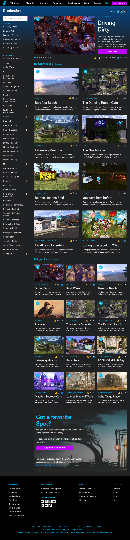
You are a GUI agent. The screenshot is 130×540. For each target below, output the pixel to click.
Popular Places (10, 43)
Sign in (108, 3)
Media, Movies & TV (12, 151)
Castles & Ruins (10, 91)
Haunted (7, 121)
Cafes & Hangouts (11, 86)
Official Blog (14, 508)
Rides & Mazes (9, 190)
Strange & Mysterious (12, 233)
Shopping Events (10, 48)
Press (115, 500)
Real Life (7, 185)
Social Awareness (11, 220)
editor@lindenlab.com (46, 465)
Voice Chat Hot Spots (12, 245)
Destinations (15, 504)
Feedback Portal (16, 515)
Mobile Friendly (10, 160)
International (9, 134)
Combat (6, 95)
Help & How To (10, 125)
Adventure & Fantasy (12, 59)
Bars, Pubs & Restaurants (8, 77)
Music (6, 164)
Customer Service (87, 496)
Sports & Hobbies (11, 228)
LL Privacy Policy (83, 526)
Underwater (8, 237)
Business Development (51, 488)
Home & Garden (10, 130)
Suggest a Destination (54, 447)
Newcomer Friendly (12, 39)
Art (4, 71)
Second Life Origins (12, 209)
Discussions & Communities (9, 100)
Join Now (112, 51)
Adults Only (8, 254)
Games (6, 117)
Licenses (83, 500)
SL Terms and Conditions (39, 526)
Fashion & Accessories (8, 111)
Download (13, 492)
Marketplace (14, 496)
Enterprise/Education (51, 492)
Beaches (7, 82)
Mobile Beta (14, 488)
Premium (7, 181)
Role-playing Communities (9, 195)
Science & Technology (13, 205)
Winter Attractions (11, 249)
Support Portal (15, 511)
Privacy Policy (85, 492)
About (115, 492)
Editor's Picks (9, 31)
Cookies (98, 526)
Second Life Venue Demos (11, 214)
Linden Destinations (12, 147)
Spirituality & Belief (12, 224)
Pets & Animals (10, 172)
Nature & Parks (10, 168)
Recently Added (10, 27)
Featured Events (10, 35)
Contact (116, 488)
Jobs (114, 496)
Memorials (8, 155)
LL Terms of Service (63, 526)
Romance (7, 200)
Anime (6, 63)
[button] (15, 3)
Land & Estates (10, 139)
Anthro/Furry (8, 67)
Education (7, 106)
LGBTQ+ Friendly (10, 143)
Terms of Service (87, 488)
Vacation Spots (10, 241)
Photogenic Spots (11, 177)
